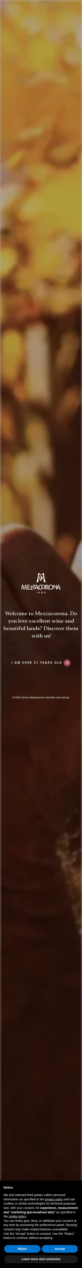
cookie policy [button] (17, 1216)
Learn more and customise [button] (40, 1259)
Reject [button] (22, 1248)
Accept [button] (60, 1248)
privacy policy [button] (54, 1199)
